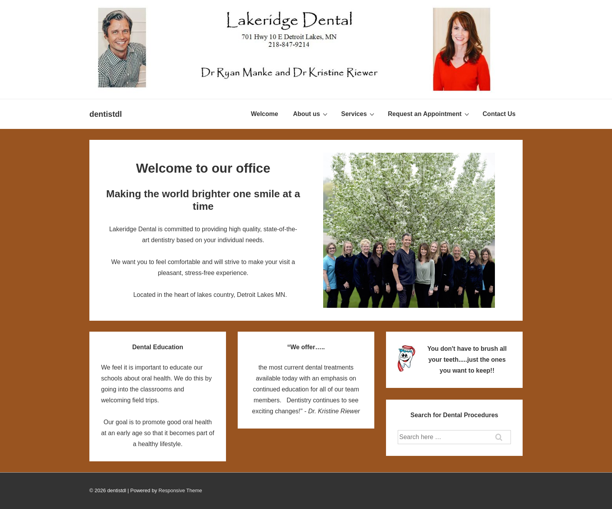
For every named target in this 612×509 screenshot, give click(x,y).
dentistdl (105, 114)
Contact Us (499, 114)
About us (311, 113)
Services (358, 113)
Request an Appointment (429, 113)
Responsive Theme (180, 490)
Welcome (264, 114)
